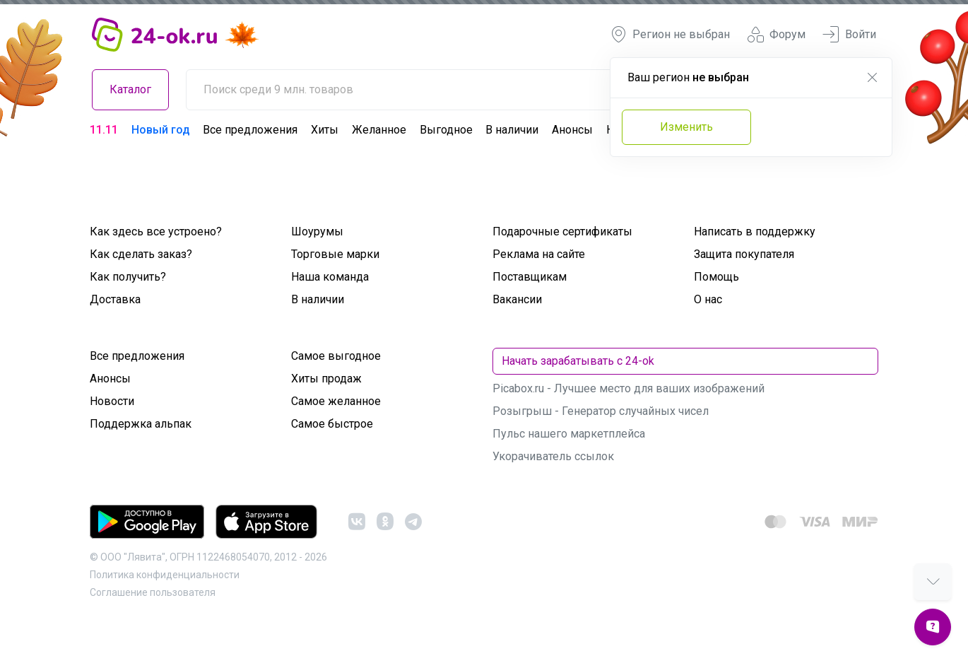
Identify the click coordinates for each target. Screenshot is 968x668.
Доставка (115, 299)
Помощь (716, 276)
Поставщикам (529, 276)
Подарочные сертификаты (562, 231)
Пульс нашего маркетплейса (568, 433)
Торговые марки (335, 254)
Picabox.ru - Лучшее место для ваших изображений (628, 388)
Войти (849, 34)
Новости (112, 401)
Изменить (686, 127)
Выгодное (446, 129)
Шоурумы (317, 231)
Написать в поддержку (754, 231)
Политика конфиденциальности (165, 574)
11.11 (104, 129)
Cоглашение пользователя (153, 592)
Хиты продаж (326, 378)
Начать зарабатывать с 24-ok (578, 361)
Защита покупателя (744, 254)
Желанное (379, 129)
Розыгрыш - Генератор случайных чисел (600, 411)
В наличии (511, 129)
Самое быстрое (332, 423)
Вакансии (517, 299)
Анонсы (572, 129)
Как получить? (128, 276)
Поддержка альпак (140, 423)
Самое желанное (336, 401)
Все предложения (250, 129)
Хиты (324, 129)
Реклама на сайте (538, 254)
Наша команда (330, 276)
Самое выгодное (336, 356)
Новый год (160, 129)
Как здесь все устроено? (156, 231)
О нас (708, 299)
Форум (776, 34)
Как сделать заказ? (141, 254)
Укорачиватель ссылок (553, 456)
